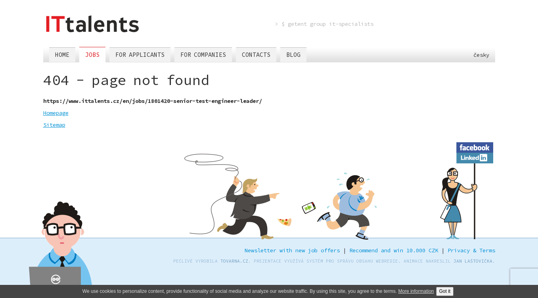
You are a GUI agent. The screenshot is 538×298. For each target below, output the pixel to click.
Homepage (56, 112)
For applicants (140, 54)
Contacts (256, 54)
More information (416, 291)
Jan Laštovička (473, 261)
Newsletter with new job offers (292, 250)
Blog (293, 54)
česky (476, 54)
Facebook (474, 146)
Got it (445, 291)
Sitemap (54, 124)
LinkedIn (474, 156)
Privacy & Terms (471, 250)
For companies (203, 54)
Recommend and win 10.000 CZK (393, 250)
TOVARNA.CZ (234, 261)
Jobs (92, 54)
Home (62, 54)
